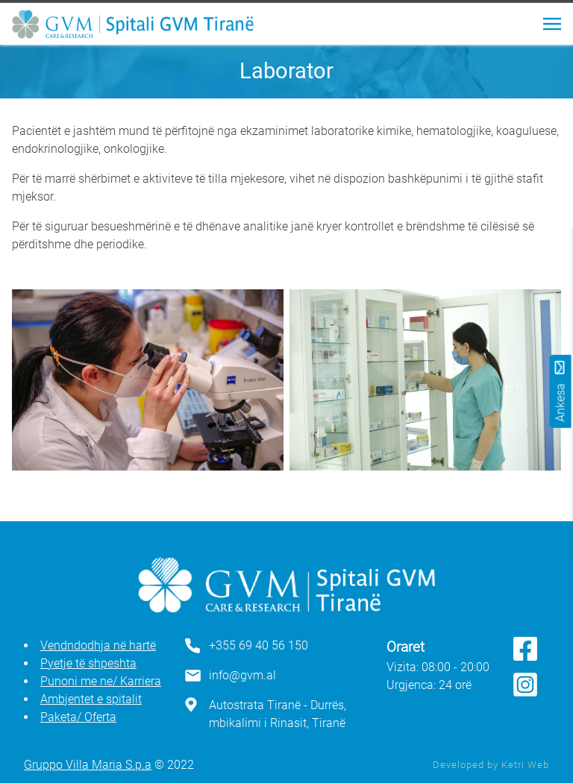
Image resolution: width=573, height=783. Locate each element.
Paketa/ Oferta (78, 717)
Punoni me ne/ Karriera (100, 681)
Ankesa (561, 391)
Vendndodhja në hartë (98, 645)
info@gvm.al (242, 675)
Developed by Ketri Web (491, 764)
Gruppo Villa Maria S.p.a (87, 765)
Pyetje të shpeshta (88, 663)
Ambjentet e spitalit (91, 699)
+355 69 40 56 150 (258, 645)
